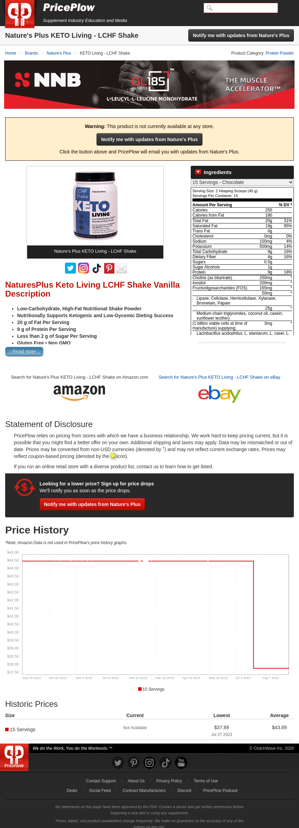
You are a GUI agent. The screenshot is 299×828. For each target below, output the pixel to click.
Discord (184, 785)
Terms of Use (206, 775)
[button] (149, 347)
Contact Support (101, 775)
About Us (136, 775)
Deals (72, 785)
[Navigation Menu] (286, 8)
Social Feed (100, 785)
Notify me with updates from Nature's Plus (241, 35)
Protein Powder (280, 53)
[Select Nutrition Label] (242, 176)
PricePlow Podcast (220, 785)
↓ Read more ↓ (24, 346)
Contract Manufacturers (143, 785)
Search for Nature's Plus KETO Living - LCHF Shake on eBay (219, 371)
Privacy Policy (169, 775)
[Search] (240, 8)
